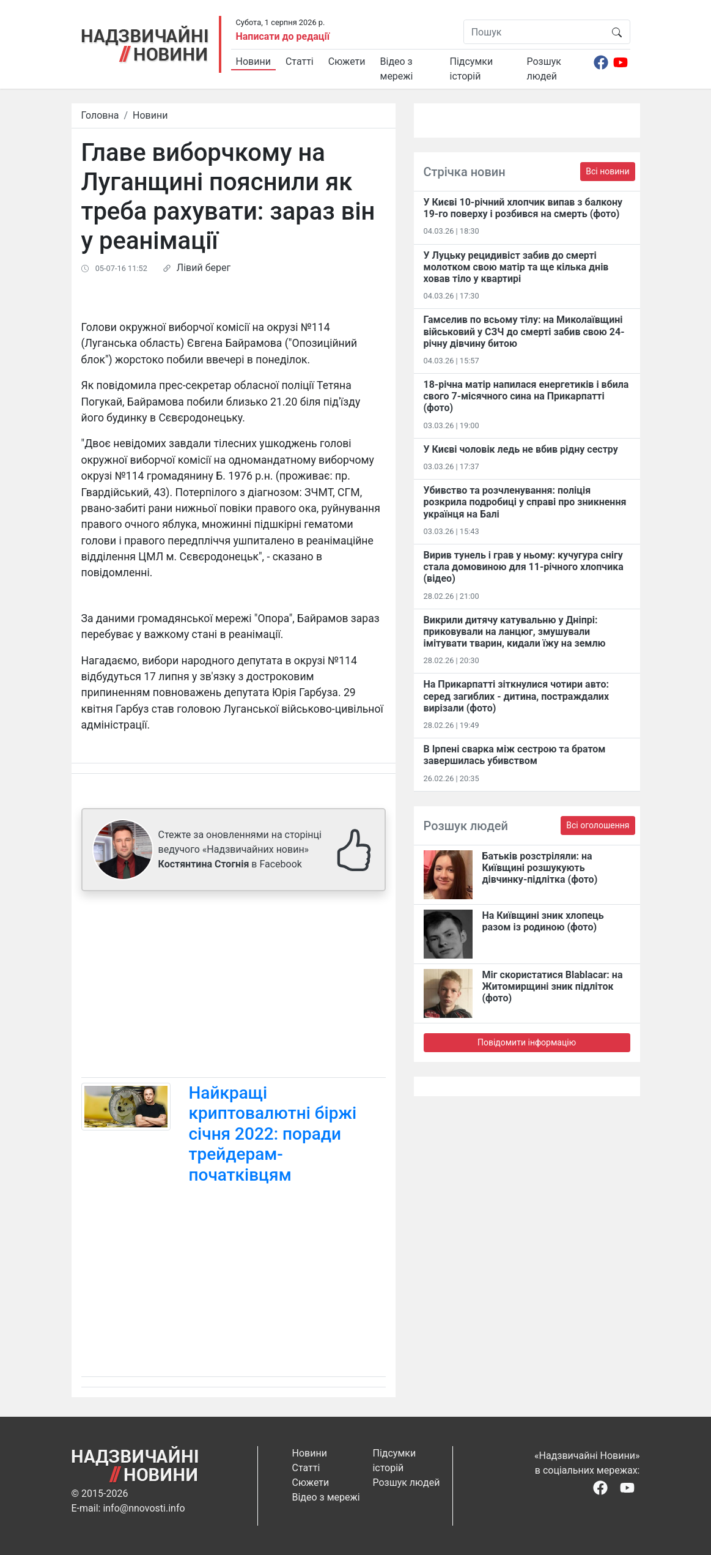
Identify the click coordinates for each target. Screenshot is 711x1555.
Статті (300, 61)
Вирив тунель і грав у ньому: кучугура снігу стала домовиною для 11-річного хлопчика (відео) (524, 566)
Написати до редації (283, 36)
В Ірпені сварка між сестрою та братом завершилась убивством (515, 754)
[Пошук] (534, 31)
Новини (253, 61)
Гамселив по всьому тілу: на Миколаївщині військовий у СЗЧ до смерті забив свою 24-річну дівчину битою (524, 331)
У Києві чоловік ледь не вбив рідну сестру (521, 449)
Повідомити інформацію (526, 1042)
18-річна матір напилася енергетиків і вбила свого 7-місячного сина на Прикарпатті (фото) (526, 396)
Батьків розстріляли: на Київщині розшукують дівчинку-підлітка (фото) (540, 867)
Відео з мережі (396, 69)
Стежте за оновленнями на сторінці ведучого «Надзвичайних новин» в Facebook (240, 849)
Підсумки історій (471, 69)
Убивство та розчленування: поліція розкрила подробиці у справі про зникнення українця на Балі (525, 501)
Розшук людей (544, 69)
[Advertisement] (233, 986)
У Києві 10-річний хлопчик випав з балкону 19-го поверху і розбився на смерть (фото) (523, 208)
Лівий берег (203, 267)
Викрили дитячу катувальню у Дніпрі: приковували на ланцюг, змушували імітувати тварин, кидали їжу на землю (515, 631)
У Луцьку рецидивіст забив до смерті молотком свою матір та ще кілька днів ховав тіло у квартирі (516, 267)
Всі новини (607, 171)
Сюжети (347, 61)
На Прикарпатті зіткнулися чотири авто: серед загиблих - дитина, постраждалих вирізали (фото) (517, 695)
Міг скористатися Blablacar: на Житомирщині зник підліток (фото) (552, 986)
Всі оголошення (597, 825)
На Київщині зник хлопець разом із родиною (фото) (543, 921)
